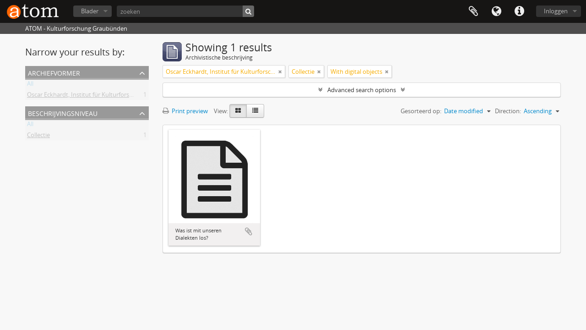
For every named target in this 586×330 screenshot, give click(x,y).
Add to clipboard (248, 231)
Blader (89, 11)
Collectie (38, 136)
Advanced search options (361, 90)
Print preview (185, 111)
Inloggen (556, 11)
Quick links (519, 11)
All (30, 85)
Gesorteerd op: (421, 111)
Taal (496, 11)
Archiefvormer (54, 72)
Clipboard (473, 11)
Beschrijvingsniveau (63, 112)
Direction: (508, 111)
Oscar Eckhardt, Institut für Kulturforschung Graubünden (104, 96)
